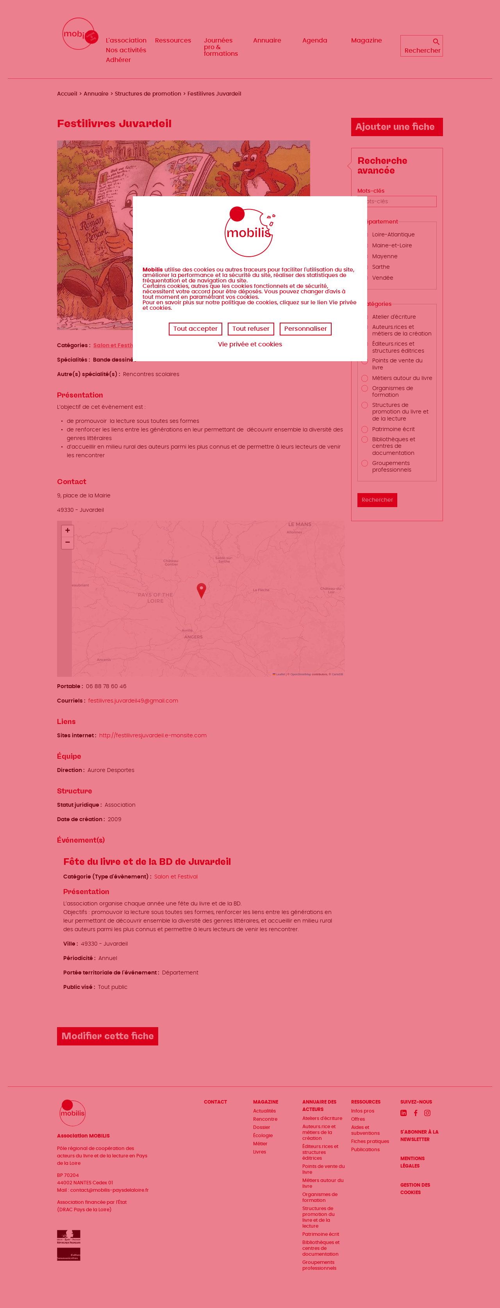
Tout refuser (251, 329)
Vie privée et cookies (250, 344)
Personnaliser (305, 329)
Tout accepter (195, 329)
